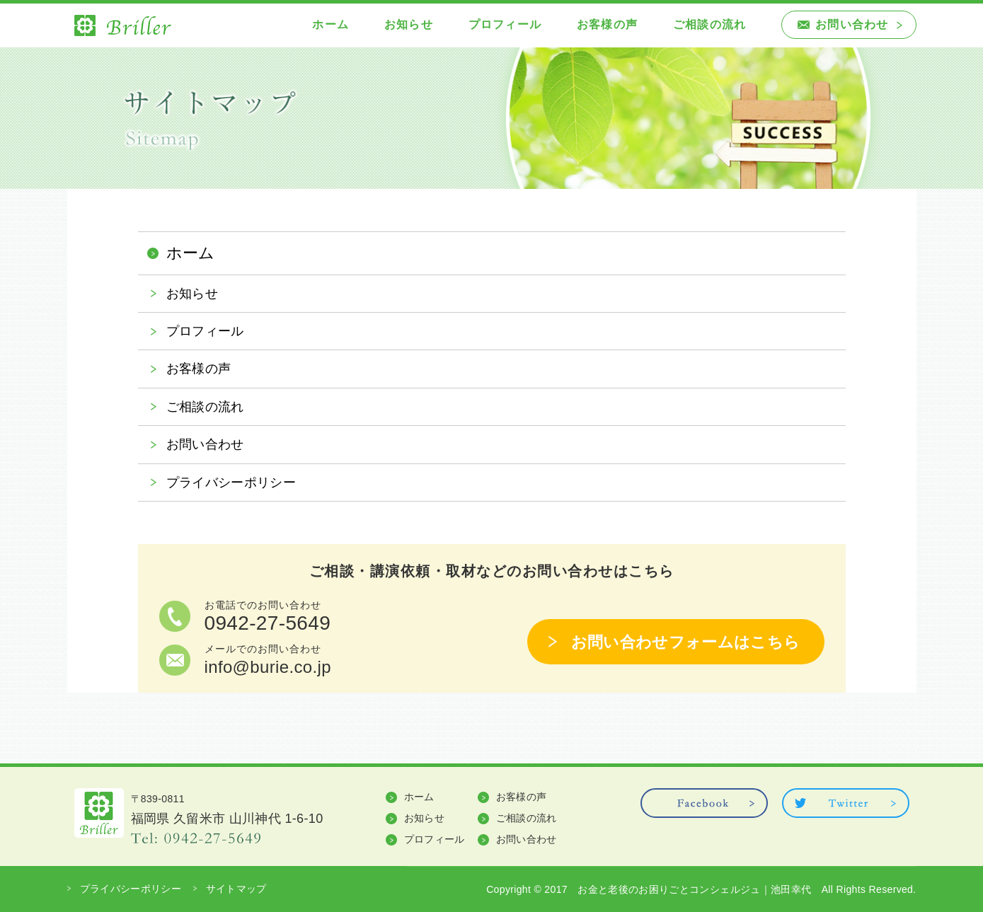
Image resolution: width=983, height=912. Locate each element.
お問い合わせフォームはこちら (685, 642)
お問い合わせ (851, 24)
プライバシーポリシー (231, 482)
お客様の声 (607, 24)
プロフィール (504, 24)
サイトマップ (236, 889)
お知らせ (408, 24)
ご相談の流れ (709, 24)
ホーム (330, 24)
